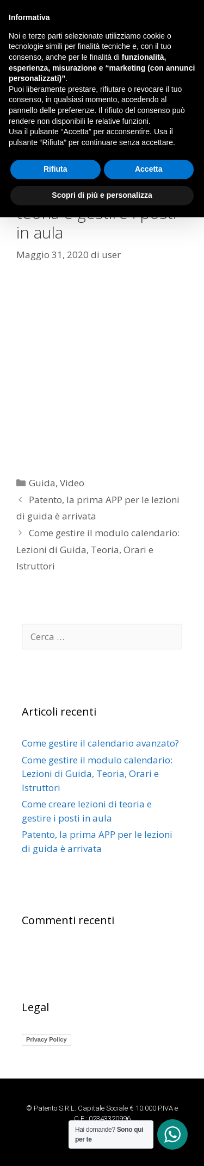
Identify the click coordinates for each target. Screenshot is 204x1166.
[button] (102, 112)
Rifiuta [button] (55, 1118)
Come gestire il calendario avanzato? (100, 743)
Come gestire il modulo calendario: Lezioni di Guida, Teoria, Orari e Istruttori (98, 549)
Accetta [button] (149, 1118)
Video (72, 483)
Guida (42, 483)
